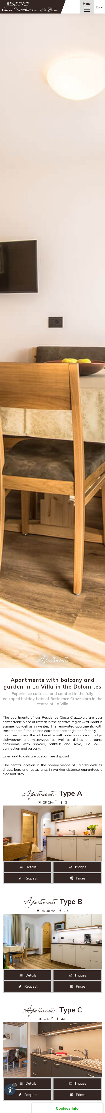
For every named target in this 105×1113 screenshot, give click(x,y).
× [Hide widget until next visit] (14, 1085)
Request (27, 878)
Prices (77, 878)
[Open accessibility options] (9, 1089)
